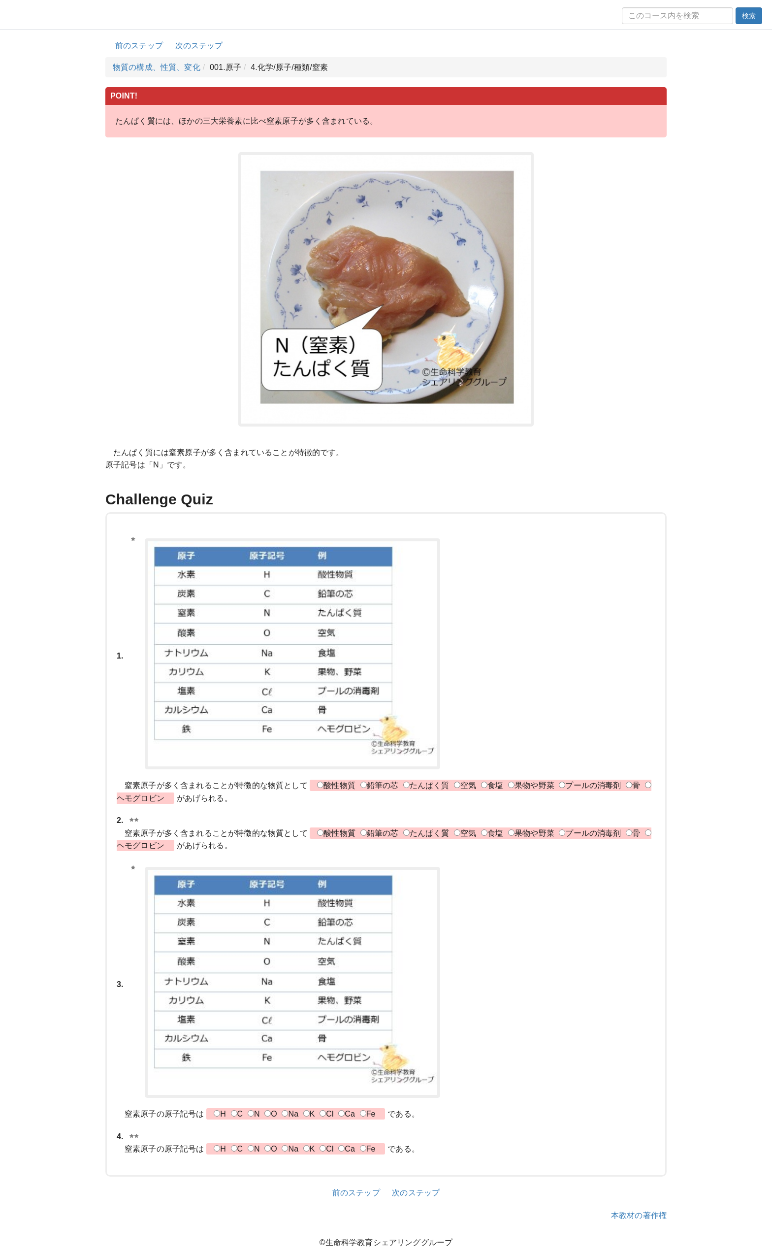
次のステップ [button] (199, 45)
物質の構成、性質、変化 (156, 67)
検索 (749, 16)
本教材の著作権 (639, 1215)
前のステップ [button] (139, 45)
